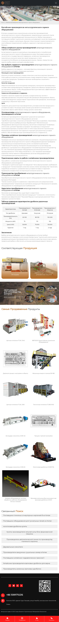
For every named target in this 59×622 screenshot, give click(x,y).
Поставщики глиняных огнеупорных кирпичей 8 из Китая (26, 515)
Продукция (22, 619)
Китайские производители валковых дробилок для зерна (26, 563)
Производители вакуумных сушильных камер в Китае (25, 552)
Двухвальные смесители (13, 547)
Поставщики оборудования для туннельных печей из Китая (27, 521)
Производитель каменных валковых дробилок (22, 569)
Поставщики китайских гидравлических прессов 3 (23, 558)
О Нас (37, 619)
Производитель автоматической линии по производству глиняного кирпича (29, 540)
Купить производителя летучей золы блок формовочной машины (29, 533)
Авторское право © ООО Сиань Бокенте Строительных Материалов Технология (23, 611)
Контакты (51, 619)
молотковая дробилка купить (15, 526)
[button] (54, 264)
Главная (3, 22)
